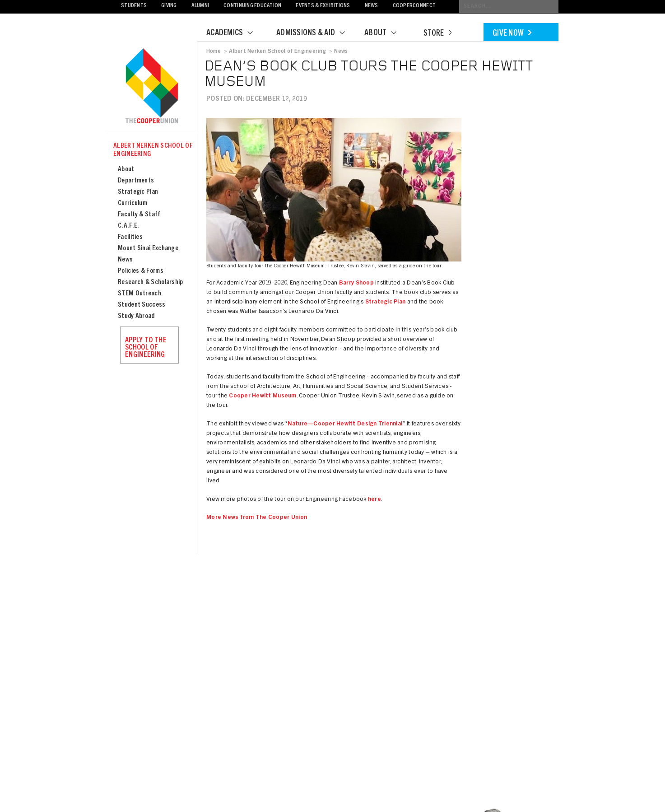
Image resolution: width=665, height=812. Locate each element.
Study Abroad (136, 316)
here (374, 500)
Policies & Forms (140, 271)
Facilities (130, 237)
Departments (136, 180)
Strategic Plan (138, 192)
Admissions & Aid (316, 33)
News (371, 6)
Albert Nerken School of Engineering (153, 150)
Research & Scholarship (150, 282)
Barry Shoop (356, 283)
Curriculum (132, 203)
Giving (169, 6)
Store (437, 34)
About (386, 33)
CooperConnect (414, 6)
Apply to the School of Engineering (146, 348)
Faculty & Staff (139, 214)
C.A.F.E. (128, 226)
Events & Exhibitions (323, 6)
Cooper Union (151, 87)
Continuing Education (252, 6)
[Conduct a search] (508, 6)
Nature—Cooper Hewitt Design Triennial (345, 424)
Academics (235, 33)
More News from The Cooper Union (256, 518)
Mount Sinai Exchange (148, 248)
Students (134, 6)
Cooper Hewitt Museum (262, 396)
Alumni (200, 6)
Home (213, 51)
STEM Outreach (139, 293)
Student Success (142, 305)
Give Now (512, 34)
